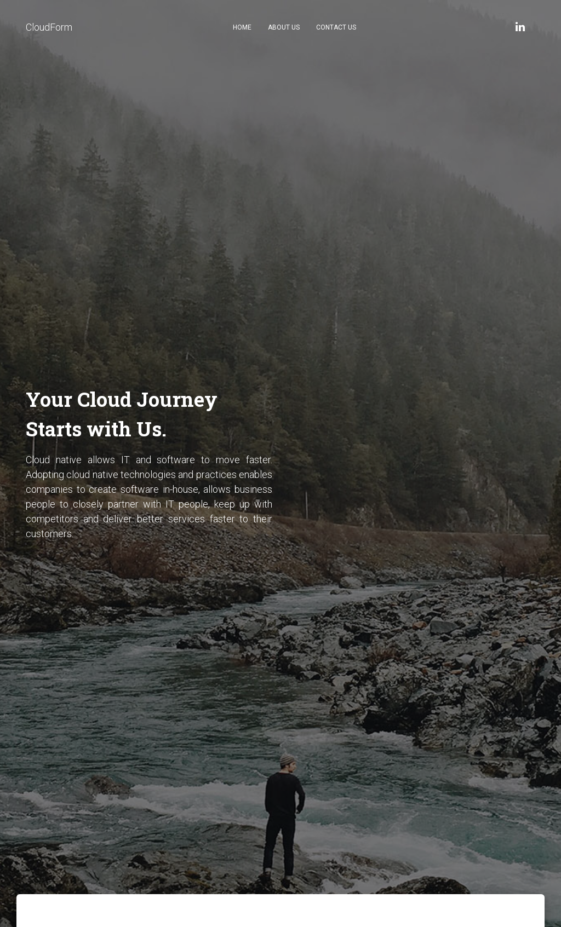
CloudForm (49, 27)
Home (242, 27)
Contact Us (336, 27)
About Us (284, 27)
